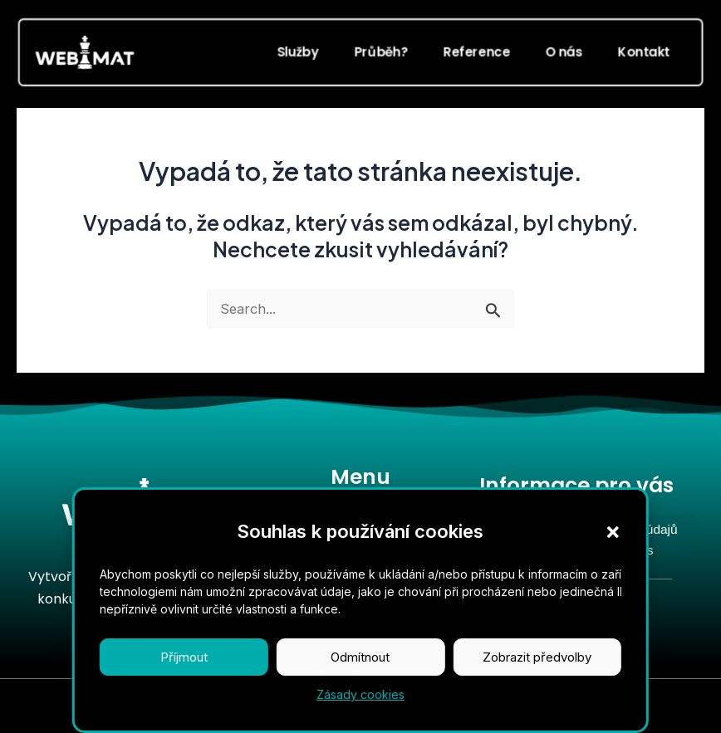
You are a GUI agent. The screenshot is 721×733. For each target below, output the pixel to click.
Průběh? (381, 51)
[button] (613, 546)
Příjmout (184, 671)
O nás (563, 51)
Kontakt (644, 51)
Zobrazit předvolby (537, 671)
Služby (297, 51)
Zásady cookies (360, 708)
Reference (477, 51)
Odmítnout (360, 671)
